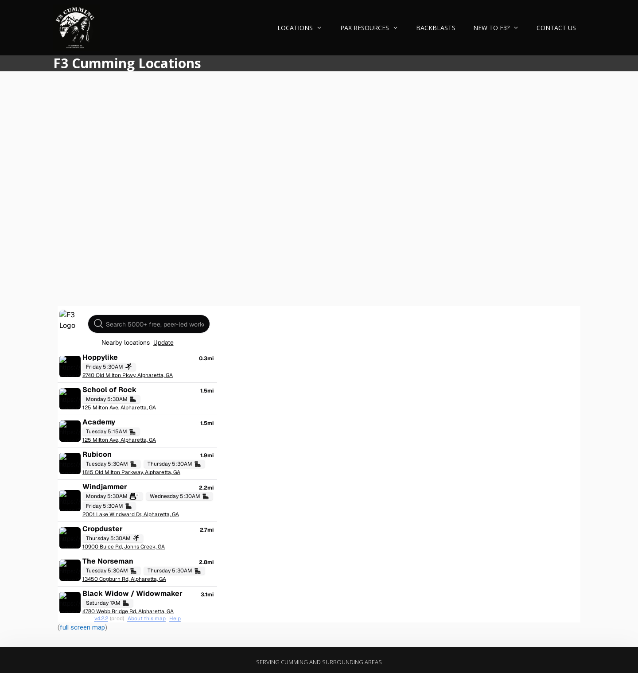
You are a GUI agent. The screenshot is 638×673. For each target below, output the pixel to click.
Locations (304, 27)
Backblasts (435, 27)
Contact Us (556, 27)
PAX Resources (373, 27)
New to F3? (500, 27)
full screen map (82, 627)
